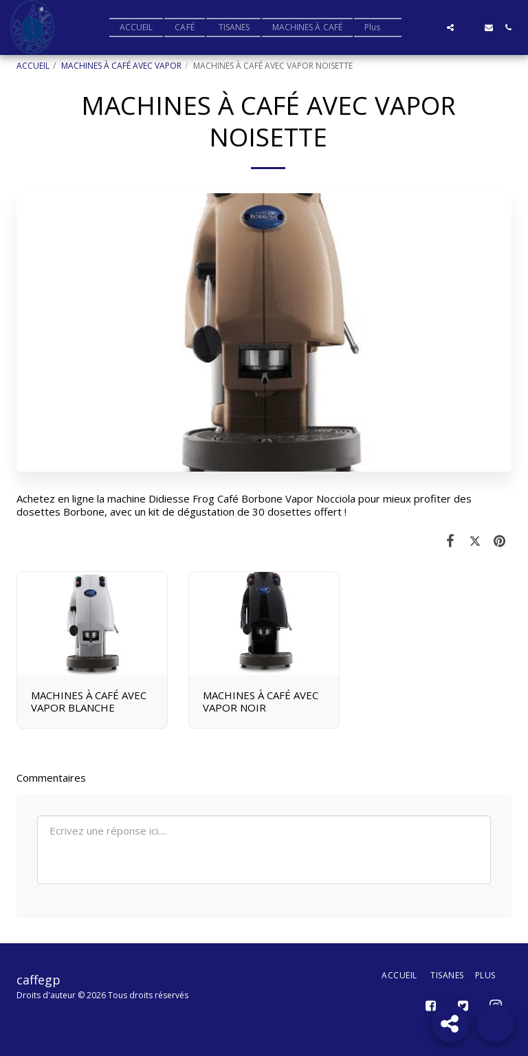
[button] (431, 27)
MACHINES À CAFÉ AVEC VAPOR (121, 66)
